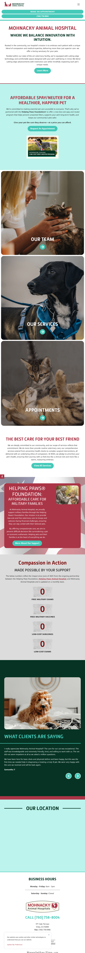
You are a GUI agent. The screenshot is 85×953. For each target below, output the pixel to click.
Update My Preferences (14, 944)
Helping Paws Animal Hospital (52, 579)
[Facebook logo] (2, 476)
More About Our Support (27, 543)
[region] (27, 940)
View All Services (42, 465)
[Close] (49, 934)
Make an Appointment (42, 12)
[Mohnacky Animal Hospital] (15, 4)
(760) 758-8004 (43, 16)
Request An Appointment (42, 128)
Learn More (42, 70)
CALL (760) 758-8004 (42, 917)
